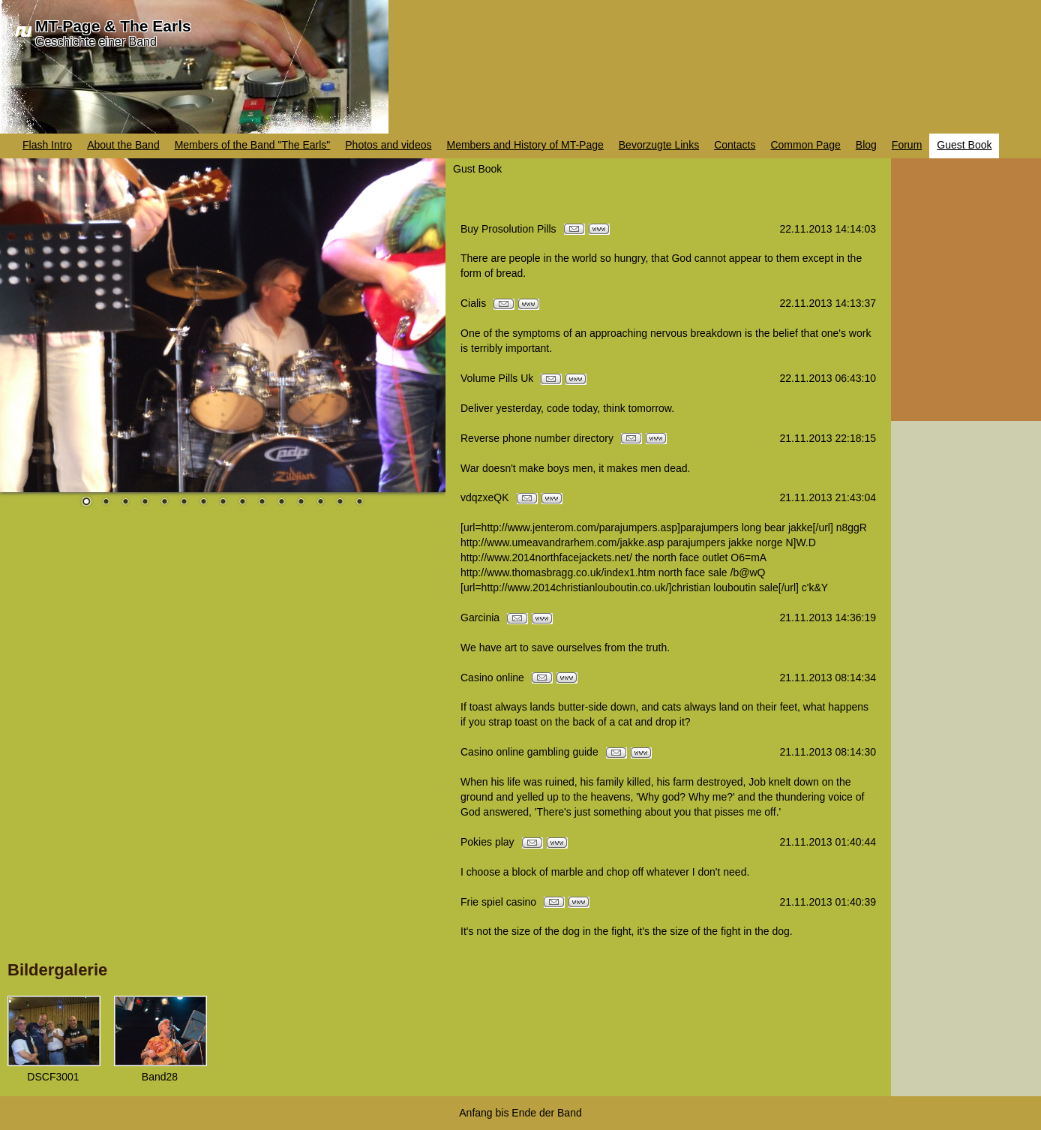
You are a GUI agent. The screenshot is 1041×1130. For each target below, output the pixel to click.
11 (281, 502)
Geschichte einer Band (96, 41)
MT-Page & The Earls (113, 26)
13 (320, 502)
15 (359, 502)
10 (262, 502)
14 (340, 502)
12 (300, 502)
